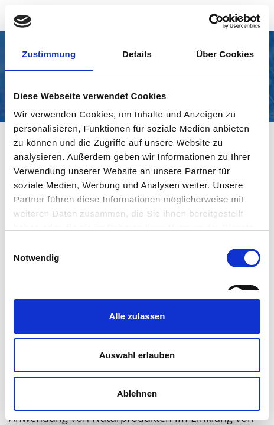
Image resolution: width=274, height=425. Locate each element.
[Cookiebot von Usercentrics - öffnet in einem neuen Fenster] (208, 21)
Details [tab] (137, 54)
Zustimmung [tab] (49, 54)
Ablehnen (137, 393)
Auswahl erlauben (137, 355)
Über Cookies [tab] (225, 54)
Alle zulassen (137, 316)
